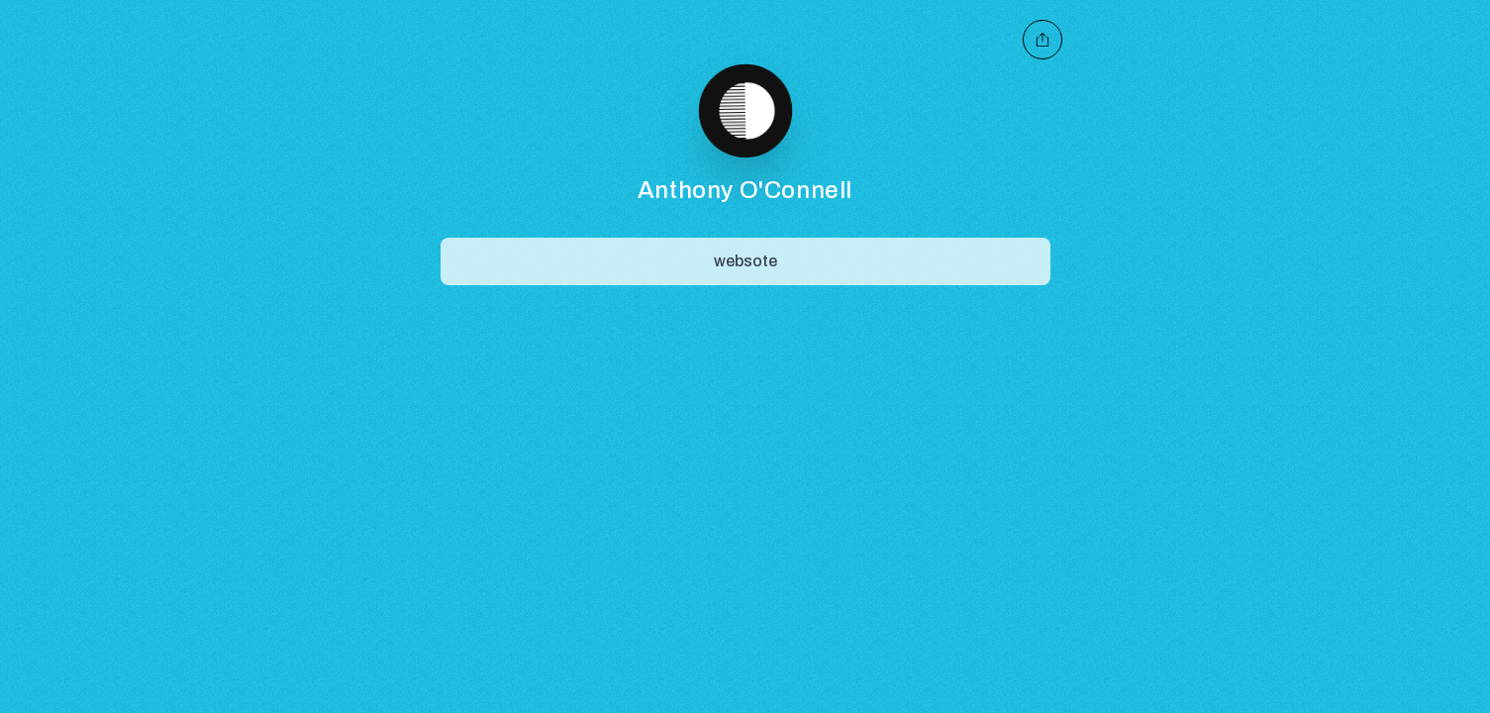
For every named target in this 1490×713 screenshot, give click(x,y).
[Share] (745, 261)
